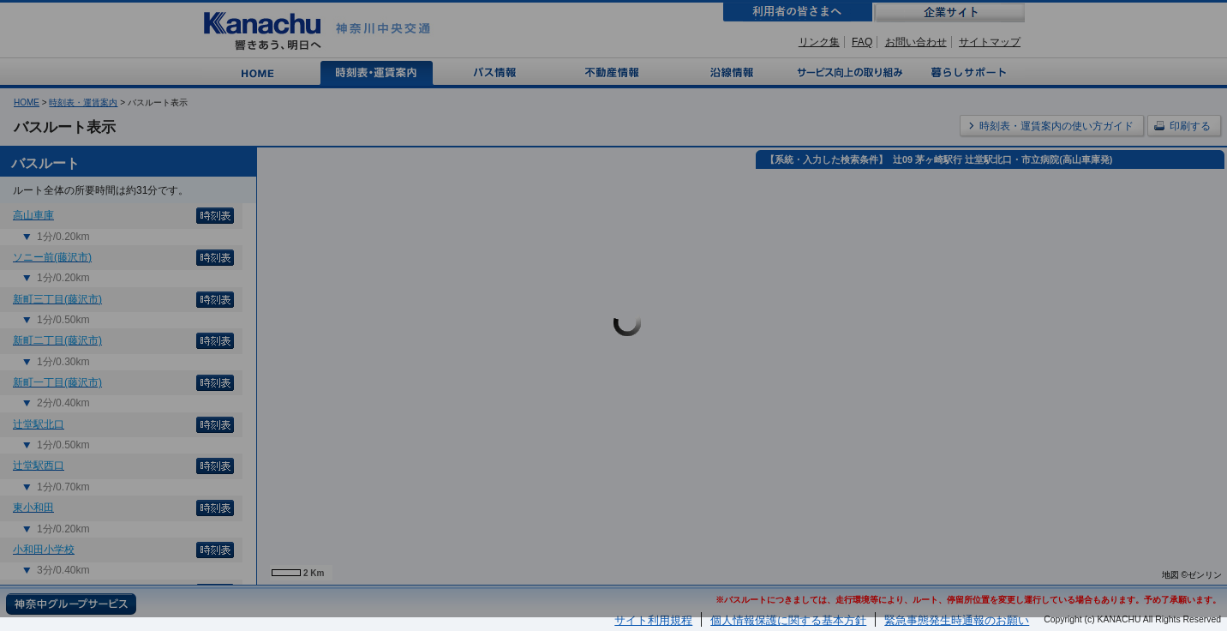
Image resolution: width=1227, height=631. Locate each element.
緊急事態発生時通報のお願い (956, 620)
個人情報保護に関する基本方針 (788, 620)
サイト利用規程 (653, 620)
